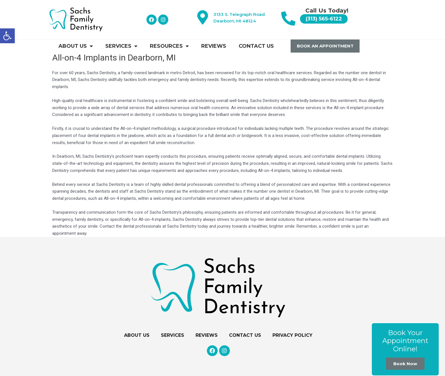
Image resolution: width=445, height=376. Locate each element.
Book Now (405, 363)
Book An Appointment (325, 46)
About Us (75, 46)
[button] (7, 35)
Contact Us (256, 46)
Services (121, 46)
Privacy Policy (292, 335)
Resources (169, 46)
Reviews (213, 46)
